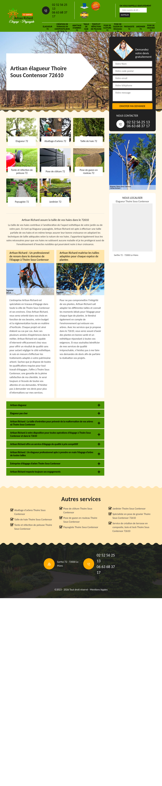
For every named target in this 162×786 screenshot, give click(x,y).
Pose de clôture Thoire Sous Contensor (77, 510)
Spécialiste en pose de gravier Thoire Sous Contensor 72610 (132, 516)
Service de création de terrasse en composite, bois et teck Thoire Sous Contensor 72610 (131, 527)
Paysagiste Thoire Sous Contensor (80, 527)
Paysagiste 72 (129, 27)
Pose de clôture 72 (107, 27)
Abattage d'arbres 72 (76, 27)
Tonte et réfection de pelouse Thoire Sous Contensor (33, 526)
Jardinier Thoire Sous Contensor (129, 508)
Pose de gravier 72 (151, 27)
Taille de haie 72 (86, 28)
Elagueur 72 (47, 27)
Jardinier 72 (140, 27)
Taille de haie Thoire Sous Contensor (33, 519)
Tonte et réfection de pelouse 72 (96, 28)
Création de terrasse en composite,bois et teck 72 (62, 28)
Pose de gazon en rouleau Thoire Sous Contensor (80, 519)
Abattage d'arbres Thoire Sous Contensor (29, 512)
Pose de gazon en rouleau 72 (117, 28)
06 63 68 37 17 (59, 14)
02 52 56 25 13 (59, 6)
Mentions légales (99, 589)
